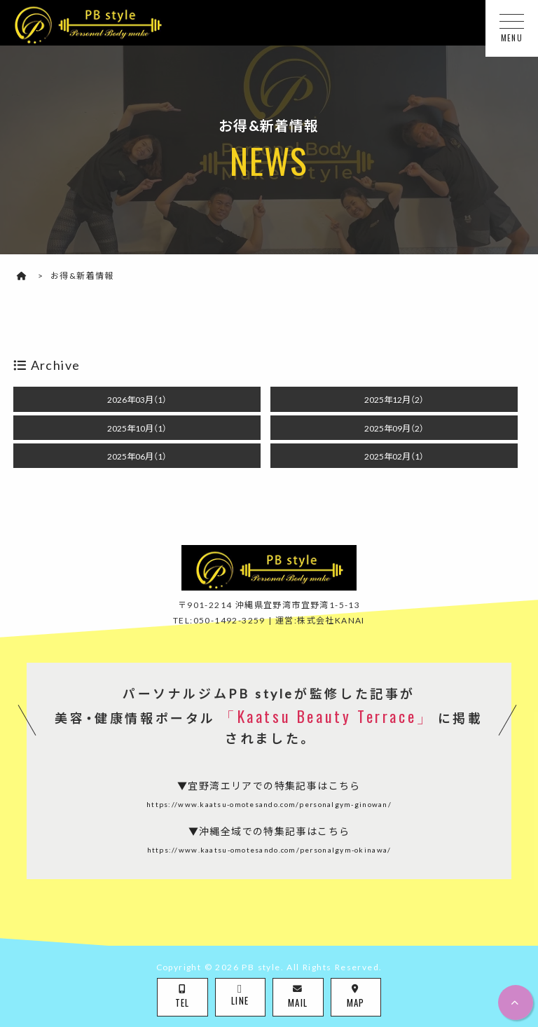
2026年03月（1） (137, 399)
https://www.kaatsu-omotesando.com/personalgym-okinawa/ (269, 849)
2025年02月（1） (394, 456)
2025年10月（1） (137, 428)
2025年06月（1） (137, 456)
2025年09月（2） (394, 428)
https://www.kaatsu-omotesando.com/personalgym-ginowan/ (269, 804)
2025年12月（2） (394, 399)
